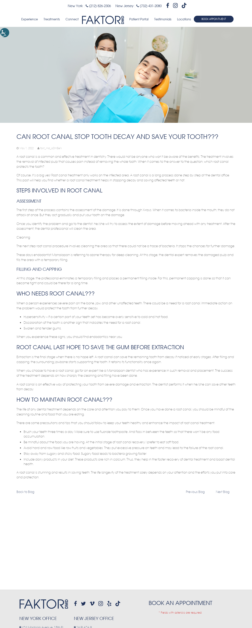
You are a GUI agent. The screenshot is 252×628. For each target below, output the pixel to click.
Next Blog (223, 492)
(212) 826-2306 (98, 6)
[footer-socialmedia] (75, 603)
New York (75, 6)
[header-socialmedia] (167, 5)
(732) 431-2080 (149, 6)
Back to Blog (25, 492)
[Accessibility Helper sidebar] (4, 32)
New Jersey (124, 6)
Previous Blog (195, 492)
